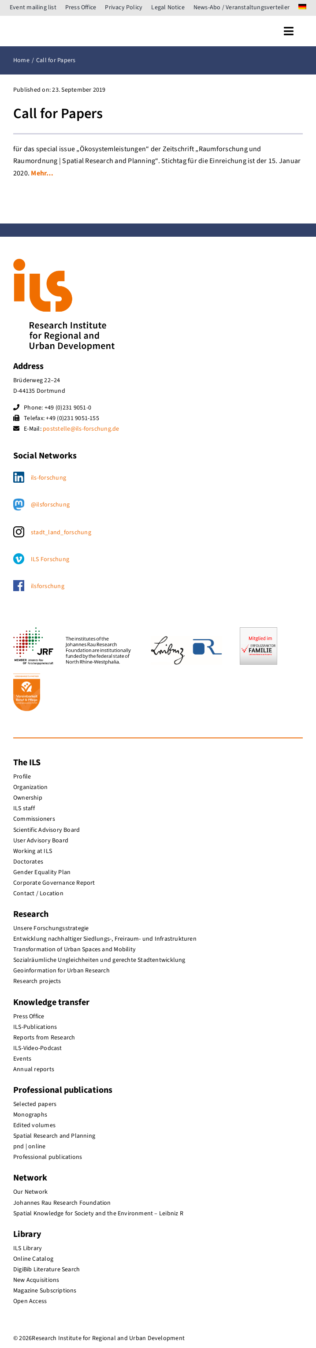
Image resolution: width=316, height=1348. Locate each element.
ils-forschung (48, 477)
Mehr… (42, 173)
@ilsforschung (50, 504)
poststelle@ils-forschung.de (81, 429)
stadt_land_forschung (61, 532)
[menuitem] (302, 7)
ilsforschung (47, 586)
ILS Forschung (50, 559)
